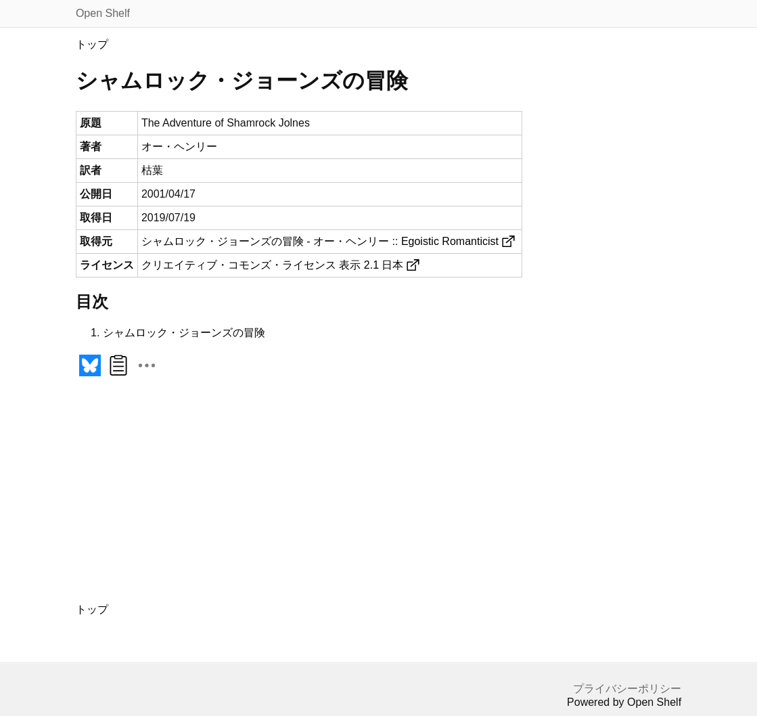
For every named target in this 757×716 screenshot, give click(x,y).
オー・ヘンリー (179, 146)
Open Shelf (103, 13)
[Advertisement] (257, 497)
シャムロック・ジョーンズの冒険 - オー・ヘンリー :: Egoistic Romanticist (320, 241)
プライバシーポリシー (627, 688)
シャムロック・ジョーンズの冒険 (184, 332)
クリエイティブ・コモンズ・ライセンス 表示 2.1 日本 (272, 265)
